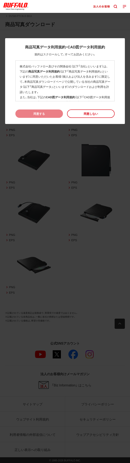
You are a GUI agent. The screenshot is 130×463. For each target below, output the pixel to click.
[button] (91, 113)
